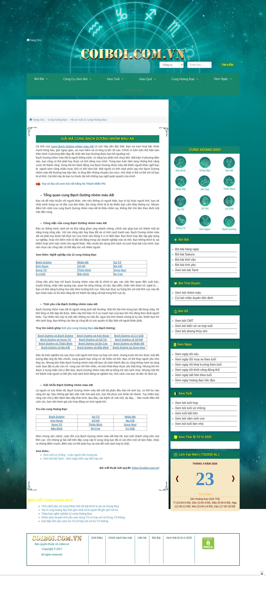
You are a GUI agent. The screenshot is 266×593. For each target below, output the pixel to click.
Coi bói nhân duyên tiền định (194, 297)
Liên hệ (142, 537)
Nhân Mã (83, 262)
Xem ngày (221, 78)
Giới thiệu (97, 537)
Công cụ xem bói (75, 79)
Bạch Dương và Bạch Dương (55, 335)
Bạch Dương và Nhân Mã (128, 343)
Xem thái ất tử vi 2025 (179, 537)
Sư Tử (117, 262)
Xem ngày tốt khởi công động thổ (197, 369)
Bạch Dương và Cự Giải (129, 335)
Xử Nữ (95, 420)
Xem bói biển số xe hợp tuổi (194, 325)
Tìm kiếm (227, 64)
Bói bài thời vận (185, 259)
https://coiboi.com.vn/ (145, 467)
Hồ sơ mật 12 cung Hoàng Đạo (88, 119)
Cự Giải (130, 428)
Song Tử (56, 424)
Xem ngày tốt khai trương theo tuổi (198, 364)
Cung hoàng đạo (183, 79)
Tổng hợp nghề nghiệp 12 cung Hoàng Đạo (66, 513)
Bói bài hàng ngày (187, 249)
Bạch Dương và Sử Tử (93, 339)
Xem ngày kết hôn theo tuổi (193, 375)
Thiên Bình (95, 424)
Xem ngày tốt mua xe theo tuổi (195, 359)
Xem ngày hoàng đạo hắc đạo (195, 380)
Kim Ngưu (56, 420)
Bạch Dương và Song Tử (55, 339)
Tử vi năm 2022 (132, 90)
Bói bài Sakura (185, 254)
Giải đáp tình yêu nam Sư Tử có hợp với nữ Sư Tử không (74, 521)
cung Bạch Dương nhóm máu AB (72, 146)
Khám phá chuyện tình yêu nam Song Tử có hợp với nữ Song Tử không (83, 517)
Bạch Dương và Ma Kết (55, 347)
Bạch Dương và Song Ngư (129, 347)
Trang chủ (36, 119)
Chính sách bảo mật (120, 537)
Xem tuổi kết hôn (186, 413)
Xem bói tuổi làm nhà (189, 423)
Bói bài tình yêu (185, 264)
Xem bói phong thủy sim (191, 331)
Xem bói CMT (184, 320)
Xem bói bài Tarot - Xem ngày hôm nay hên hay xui (73, 458)
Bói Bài (39, 78)
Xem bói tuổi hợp (186, 402)
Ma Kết (130, 420)
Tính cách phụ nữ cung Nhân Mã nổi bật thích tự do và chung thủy (80, 506)
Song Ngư (130, 424)
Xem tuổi (113, 79)
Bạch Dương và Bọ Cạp (93, 343)
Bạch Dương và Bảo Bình (93, 347)
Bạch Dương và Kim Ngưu (93, 335)
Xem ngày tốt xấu (187, 354)
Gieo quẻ (145, 79)
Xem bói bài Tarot (186, 270)
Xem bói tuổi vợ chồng (190, 408)
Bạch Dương (44, 262)
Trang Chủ (34, 40)
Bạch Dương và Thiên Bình (55, 343)
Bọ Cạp (95, 428)
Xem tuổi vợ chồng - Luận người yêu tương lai (70, 454)
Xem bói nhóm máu (188, 292)
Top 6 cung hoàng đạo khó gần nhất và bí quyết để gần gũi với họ (79, 509)
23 (205, 478)
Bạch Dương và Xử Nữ (129, 339)
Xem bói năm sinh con (190, 418)
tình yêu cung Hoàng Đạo (77, 328)
